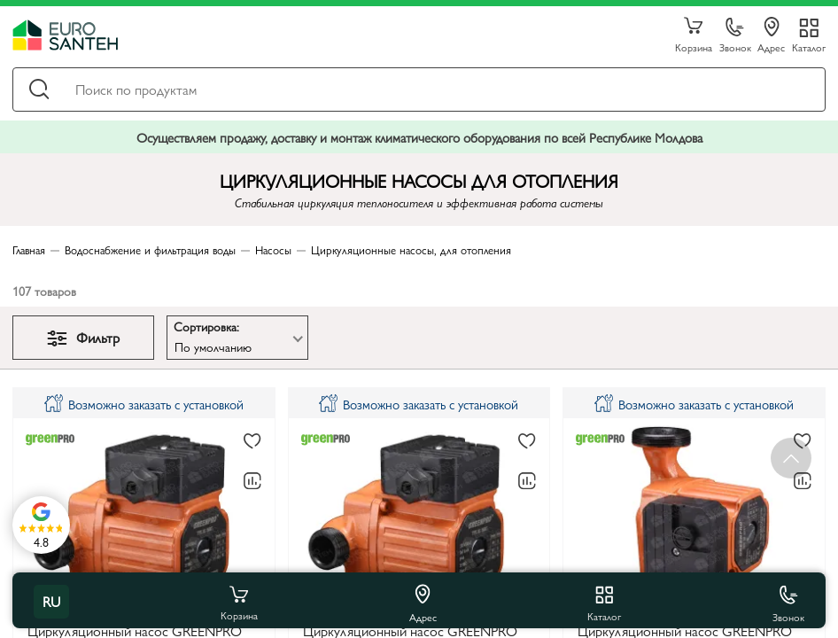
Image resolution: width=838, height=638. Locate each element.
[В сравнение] (252, 481)
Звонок (735, 36)
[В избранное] (252, 441)
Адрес (771, 35)
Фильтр (83, 337)
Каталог (809, 46)
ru (51, 601)
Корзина (693, 35)
